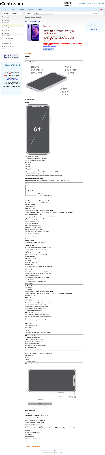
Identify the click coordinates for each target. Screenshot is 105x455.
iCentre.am (27, 17)
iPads (13, 9)
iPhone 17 (5, 41)
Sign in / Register (91, 3)
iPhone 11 (5, 22)
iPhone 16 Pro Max (7, 38)
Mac (4, 9)
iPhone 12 (5, 25)
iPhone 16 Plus (6, 35)
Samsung (40, 9)
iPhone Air (5, 49)
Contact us (11, 92)
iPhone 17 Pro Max (8, 46)
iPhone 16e (5, 20)
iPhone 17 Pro (6, 43)
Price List (100, 9)
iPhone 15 (5, 30)
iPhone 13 (5, 28)
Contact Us (101, 3)
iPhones (22, 9)
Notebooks (30, 9)
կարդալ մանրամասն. (49, 46)
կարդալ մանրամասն (11, 79)
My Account (82, 3)
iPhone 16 (5, 33)
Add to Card (94, 29)
